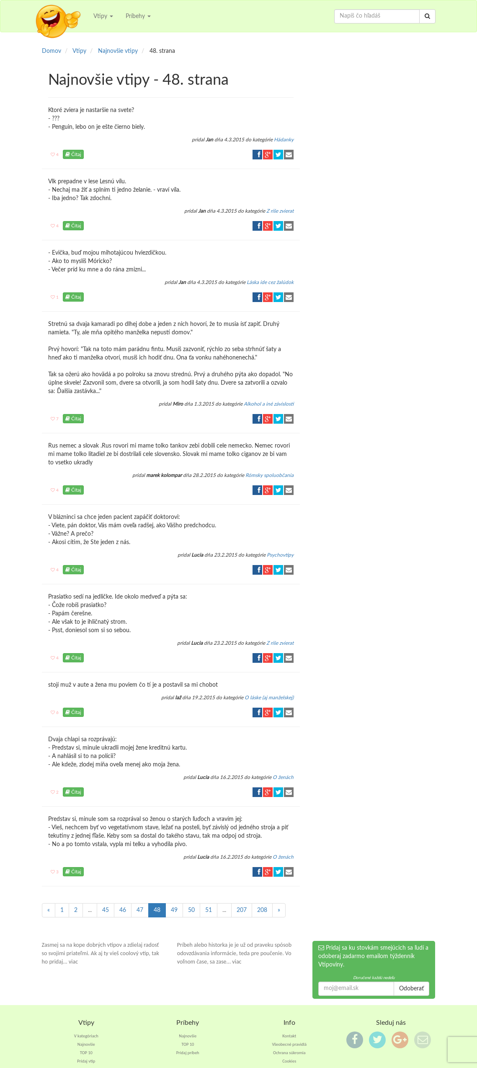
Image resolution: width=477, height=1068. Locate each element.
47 (140, 910)
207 (242, 910)
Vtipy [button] (103, 16)
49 (174, 910)
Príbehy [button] (138, 16)
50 (191, 910)
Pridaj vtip (86, 1061)
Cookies (289, 1061)
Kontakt (289, 1036)
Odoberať (411, 989)
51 (208, 910)
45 (105, 910)
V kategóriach (86, 1036)
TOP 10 (86, 1052)
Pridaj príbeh (187, 1052)
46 (122, 910)
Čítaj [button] (73, 154)
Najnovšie (86, 1044)
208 (262, 910)
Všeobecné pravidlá (289, 1044)
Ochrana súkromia (289, 1052)
